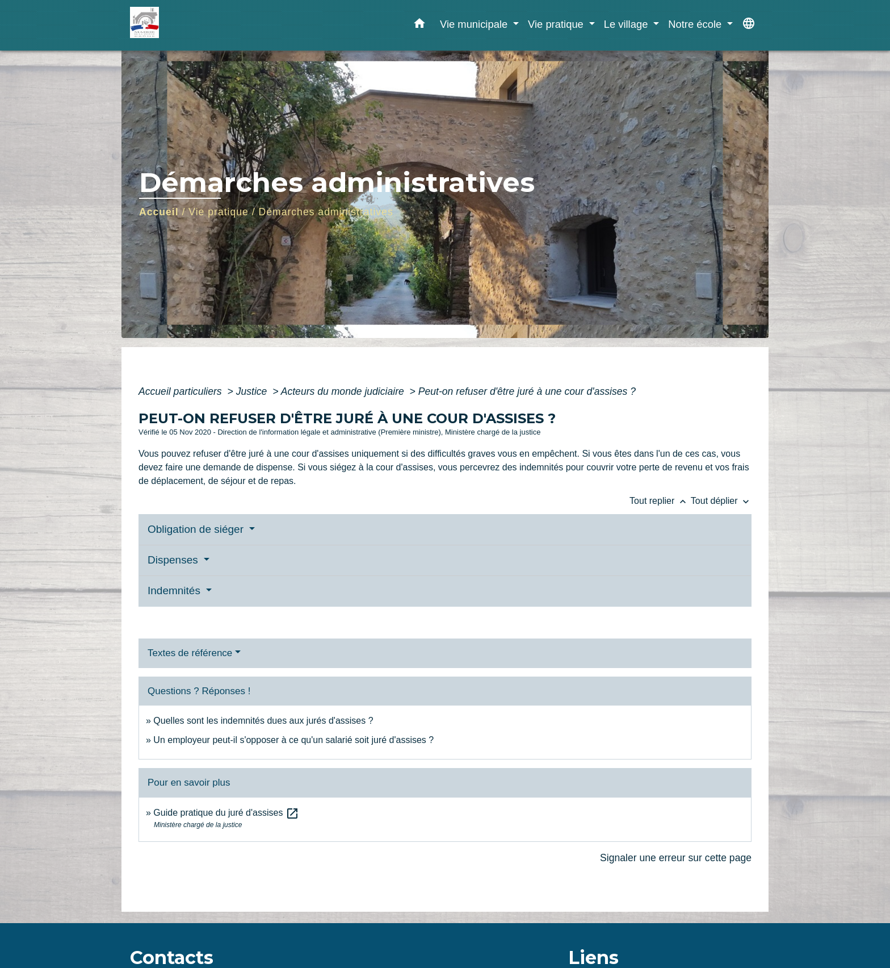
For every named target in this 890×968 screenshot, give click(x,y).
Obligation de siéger (197, 529)
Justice (253, 391)
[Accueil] (201, 25)
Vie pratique (218, 212)
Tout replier (660, 501)
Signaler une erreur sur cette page (676, 857)
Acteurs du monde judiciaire (344, 391)
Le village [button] (627, 24)
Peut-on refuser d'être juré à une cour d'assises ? (527, 391)
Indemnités (175, 590)
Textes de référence (190, 653)
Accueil (159, 212)
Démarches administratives (326, 212)
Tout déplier (721, 501)
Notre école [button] (696, 24)
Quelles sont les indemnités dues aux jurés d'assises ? (263, 720)
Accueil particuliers (181, 391)
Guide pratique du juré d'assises (226, 812)
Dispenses (174, 560)
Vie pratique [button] (557, 24)
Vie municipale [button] (475, 24)
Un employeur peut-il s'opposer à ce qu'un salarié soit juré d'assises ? (293, 740)
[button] (419, 25)
